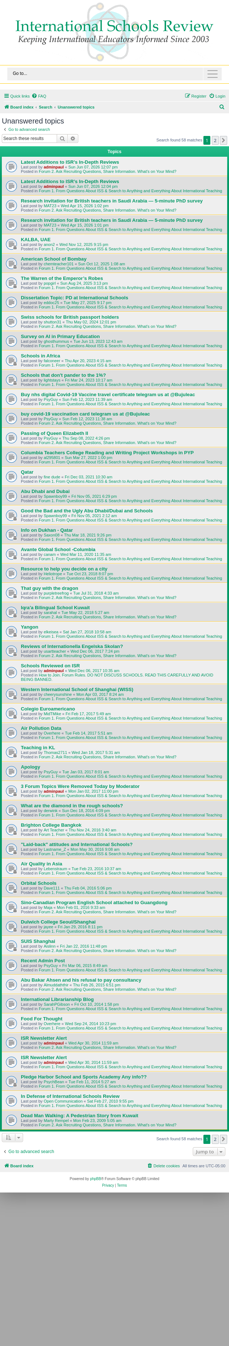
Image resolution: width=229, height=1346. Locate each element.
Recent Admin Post (43, 960)
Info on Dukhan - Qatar (47, 530)
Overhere (52, 733)
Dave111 (52, 888)
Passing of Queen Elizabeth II (54, 433)
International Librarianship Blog (57, 999)
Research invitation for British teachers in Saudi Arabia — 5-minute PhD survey (112, 201)
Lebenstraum (55, 869)
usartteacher (55, 651)
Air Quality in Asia (41, 864)
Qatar (27, 472)
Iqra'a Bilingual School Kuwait (55, 607)
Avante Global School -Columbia (58, 549)
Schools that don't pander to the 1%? (63, 375)
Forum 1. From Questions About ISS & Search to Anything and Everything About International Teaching (130, 191)
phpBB (95, 1179)
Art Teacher (54, 830)
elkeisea (51, 632)
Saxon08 (51, 535)
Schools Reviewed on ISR (50, 665)
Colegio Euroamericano (48, 709)
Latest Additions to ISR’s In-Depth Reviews (70, 162)
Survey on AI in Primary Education (60, 336)
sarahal (50, 612)
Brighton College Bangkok (51, 825)
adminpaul (54, 167)
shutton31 (52, 322)
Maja (48, 907)
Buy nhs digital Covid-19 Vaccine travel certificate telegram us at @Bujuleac (108, 394)
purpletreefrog (56, 593)
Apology (30, 767)
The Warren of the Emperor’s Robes (62, 278)
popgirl (50, 283)
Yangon (29, 627)
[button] (223, 140)
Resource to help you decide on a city (64, 569)
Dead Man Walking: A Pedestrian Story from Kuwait (79, 1115)
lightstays (52, 380)
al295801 (52, 457)
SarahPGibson (57, 1004)
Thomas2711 (55, 752)
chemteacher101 (59, 264)
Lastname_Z (55, 849)
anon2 (49, 244)
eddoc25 (51, 302)
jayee (48, 927)
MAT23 (50, 206)
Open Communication (63, 1101)
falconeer (52, 361)
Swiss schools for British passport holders (70, 317)
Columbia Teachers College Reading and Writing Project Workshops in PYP (107, 452)
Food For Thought (42, 1018)
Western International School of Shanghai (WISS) (77, 689)
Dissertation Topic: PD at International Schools (74, 297)
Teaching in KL (38, 747)
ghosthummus (56, 341)
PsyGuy (51, 399)
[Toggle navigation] (114, 74)
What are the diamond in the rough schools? (72, 805)
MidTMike (52, 714)
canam (50, 554)
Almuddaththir (56, 985)
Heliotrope (53, 574)
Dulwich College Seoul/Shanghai (58, 922)
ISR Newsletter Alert (44, 1038)
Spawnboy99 (55, 496)
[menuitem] (38, 96)
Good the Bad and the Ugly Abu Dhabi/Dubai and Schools (87, 510)
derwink (50, 810)
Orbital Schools (38, 883)
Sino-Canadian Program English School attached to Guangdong (94, 902)
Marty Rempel (56, 1120)
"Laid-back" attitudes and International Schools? (77, 844)
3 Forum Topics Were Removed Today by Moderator (80, 786)
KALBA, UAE (35, 239)
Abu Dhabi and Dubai (45, 491)
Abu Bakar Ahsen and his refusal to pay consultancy (81, 980)
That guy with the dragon (49, 588)
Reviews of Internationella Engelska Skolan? (72, 646)
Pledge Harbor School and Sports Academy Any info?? (84, 1077)
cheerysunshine (58, 694)
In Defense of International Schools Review (70, 1096)
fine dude (52, 477)
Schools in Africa (40, 356)
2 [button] (215, 140)
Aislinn (49, 946)
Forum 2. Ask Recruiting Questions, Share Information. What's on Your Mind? (107, 171)
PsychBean (54, 1082)
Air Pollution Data (41, 728)
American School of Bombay (54, 259)
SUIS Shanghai (38, 941)
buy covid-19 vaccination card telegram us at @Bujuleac (85, 414)
